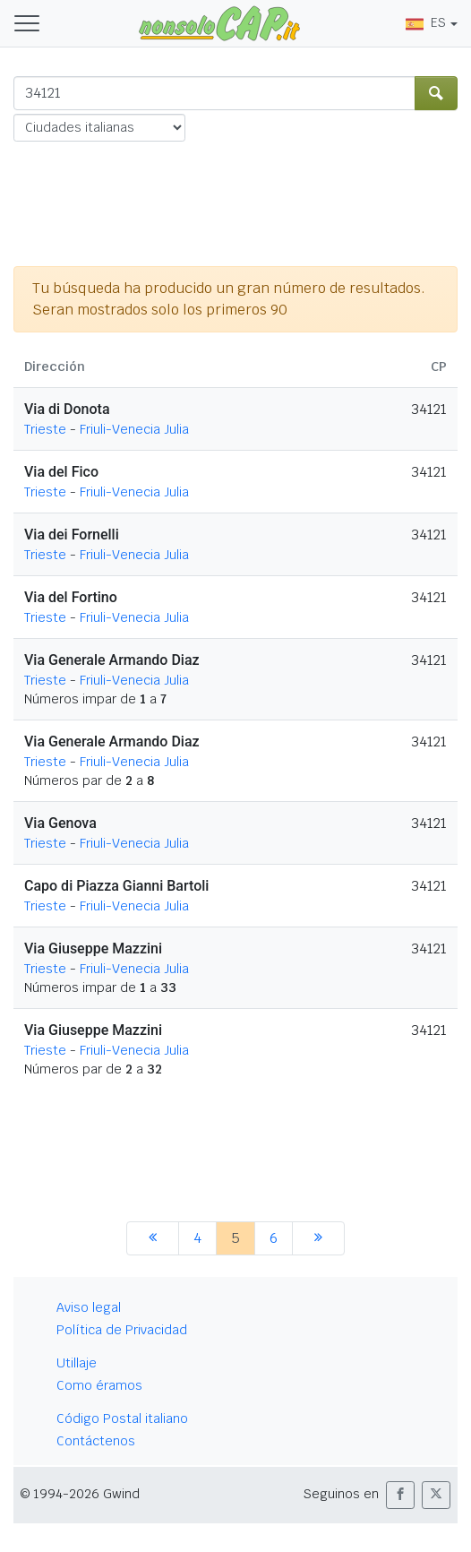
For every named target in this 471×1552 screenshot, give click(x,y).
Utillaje (76, 1363)
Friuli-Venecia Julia (134, 429)
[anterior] (152, 1238)
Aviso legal (88, 1307)
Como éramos (99, 1385)
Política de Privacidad (121, 1330)
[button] (400, 1495)
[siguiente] (318, 1238)
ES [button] (426, 22)
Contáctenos (95, 1441)
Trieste (45, 429)
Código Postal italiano (122, 1418)
